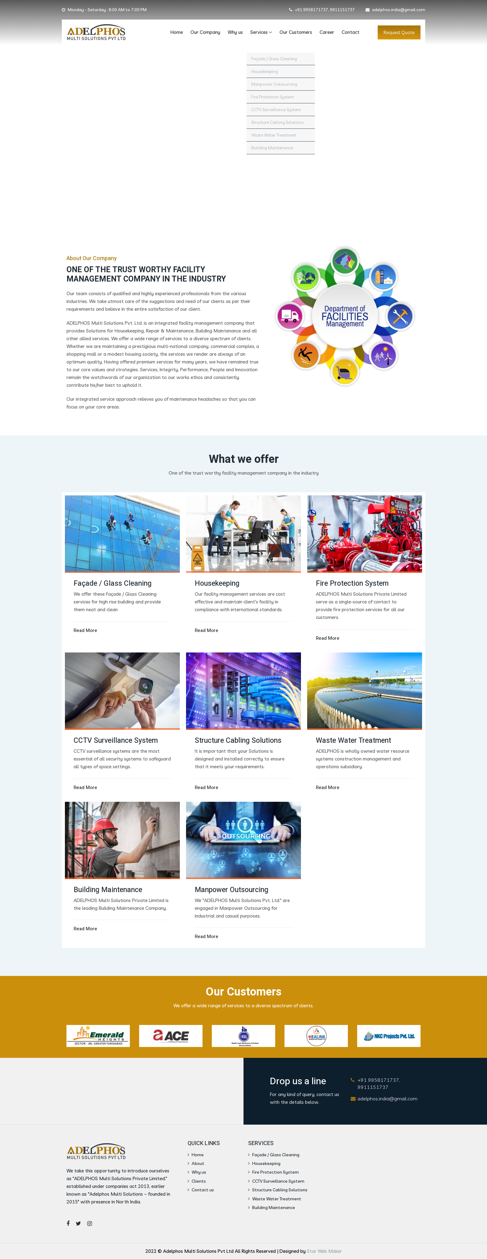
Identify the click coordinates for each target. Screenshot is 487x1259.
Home (177, 32)
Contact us (201, 1190)
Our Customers (296, 32)
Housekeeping (264, 1163)
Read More (85, 630)
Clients (197, 1181)
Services (261, 32)
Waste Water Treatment (274, 1199)
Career (327, 32)
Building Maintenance (271, 1207)
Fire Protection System (273, 1172)
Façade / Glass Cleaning (273, 1154)
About (196, 1163)
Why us (235, 32)
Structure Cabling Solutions (277, 1190)
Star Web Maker (324, 1251)
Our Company (205, 32)
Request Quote (399, 32)
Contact (350, 32)
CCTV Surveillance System (276, 1181)
